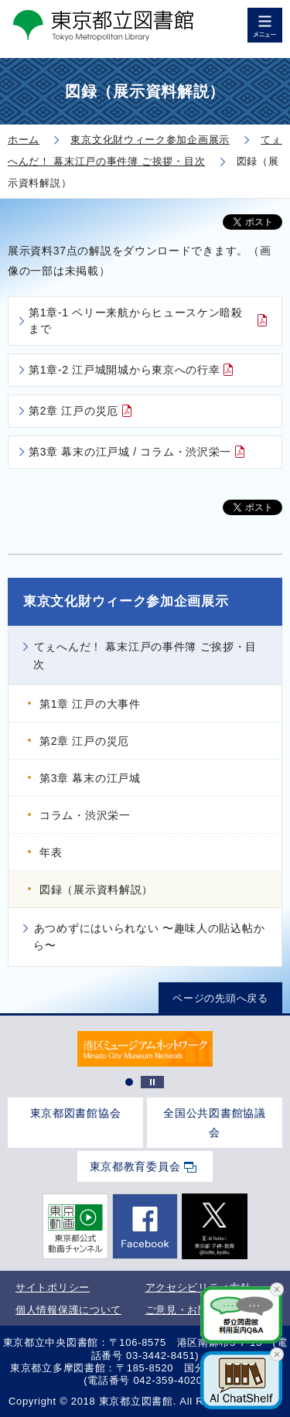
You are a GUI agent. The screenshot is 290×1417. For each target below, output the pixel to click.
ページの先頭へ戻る (220, 997)
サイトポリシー (52, 1287)
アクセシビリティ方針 (198, 1287)
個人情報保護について (68, 1310)
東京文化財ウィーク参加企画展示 (126, 601)
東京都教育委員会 (135, 1166)
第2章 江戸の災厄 (73, 411)
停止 (152, 1082)
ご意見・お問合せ (187, 1310)
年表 (50, 852)
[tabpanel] (144, 1049)
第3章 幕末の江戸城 (90, 778)
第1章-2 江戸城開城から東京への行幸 (124, 370)
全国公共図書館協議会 (214, 1123)
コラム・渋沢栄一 (85, 815)
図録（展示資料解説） (96, 889)
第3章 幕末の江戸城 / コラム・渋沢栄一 (130, 452)
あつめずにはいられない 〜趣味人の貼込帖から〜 (148, 936)
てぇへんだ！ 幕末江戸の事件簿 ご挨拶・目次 (145, 655)
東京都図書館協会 (75, 1113)
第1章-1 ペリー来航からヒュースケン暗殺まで (136, 320)
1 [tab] (129, 1082)
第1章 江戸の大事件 (90, 704)
